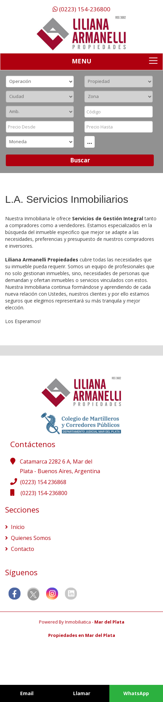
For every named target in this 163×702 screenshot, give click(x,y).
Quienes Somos (30, 538)
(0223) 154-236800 (81, 9)
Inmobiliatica (78, 622)
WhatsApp (136, 693)
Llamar (81, 693)
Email (26, 693)
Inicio (17, 527)
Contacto (22, 549)
